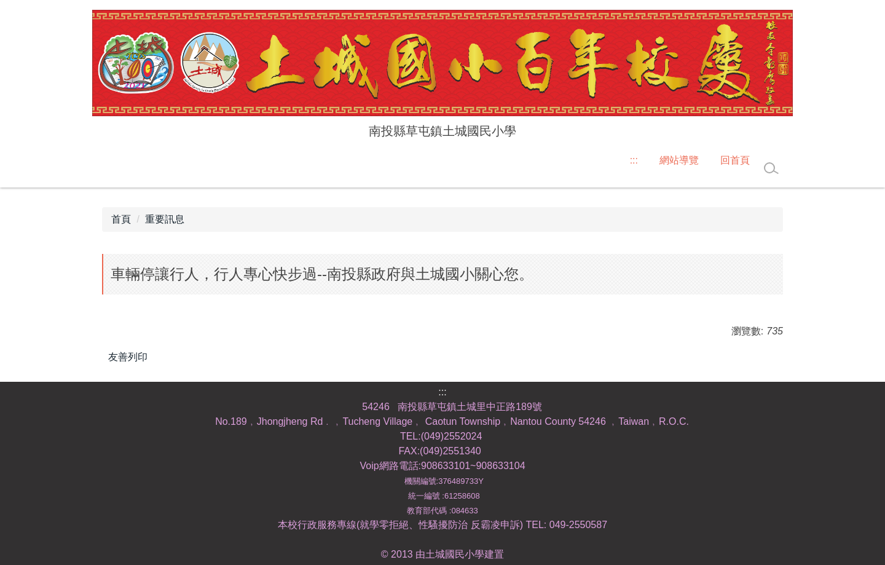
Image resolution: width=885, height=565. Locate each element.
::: (634, 160)
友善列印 (128, 357)
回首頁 (735, 160)
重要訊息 (164, 219)
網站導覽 (679, 160)
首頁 (121, 219)
